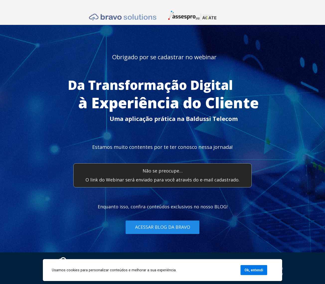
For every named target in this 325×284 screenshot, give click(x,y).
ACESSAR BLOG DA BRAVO (162, 227)
